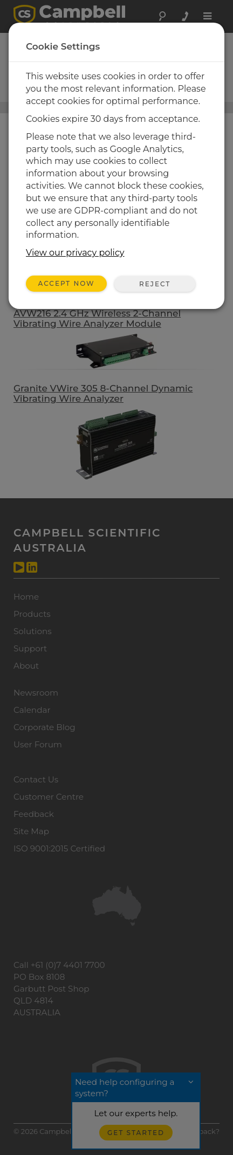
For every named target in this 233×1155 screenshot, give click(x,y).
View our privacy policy (75, 253)
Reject (154, 284)
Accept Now (66, 283)
